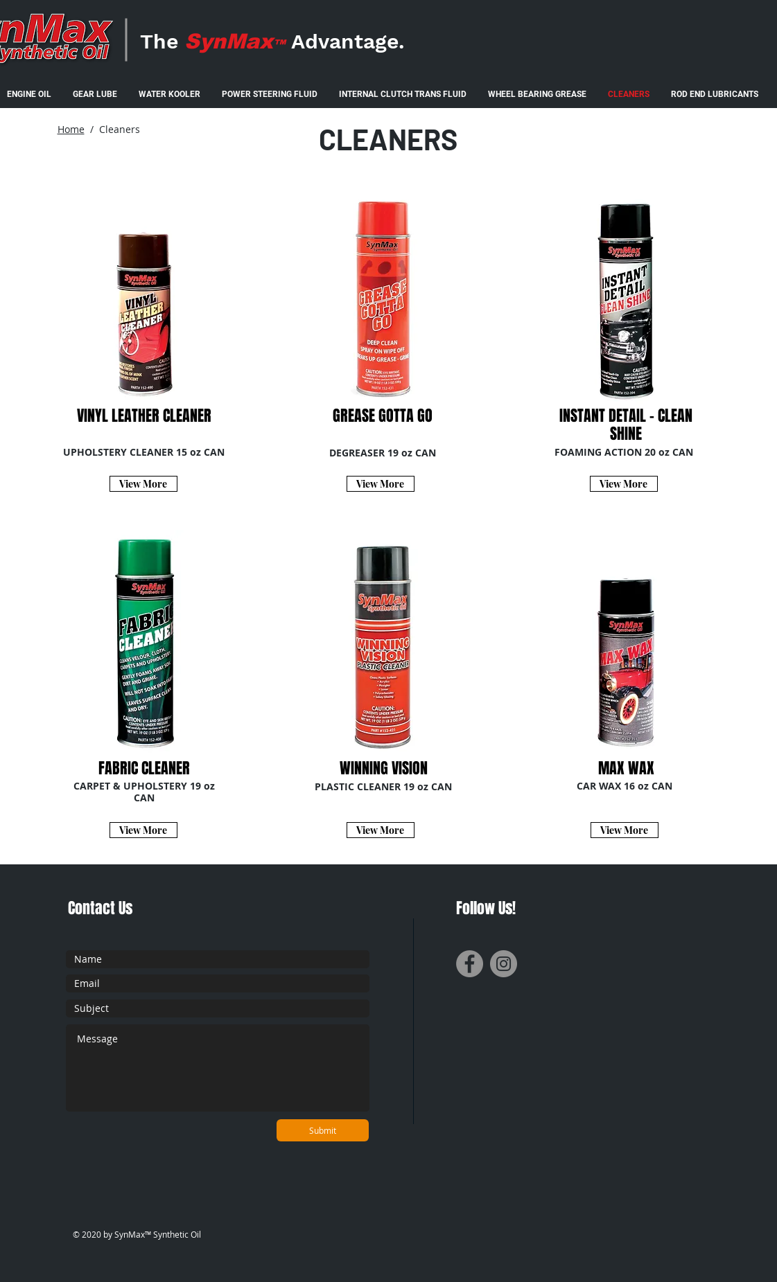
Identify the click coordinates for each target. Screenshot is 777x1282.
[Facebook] (469, 963)
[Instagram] (503, 963)
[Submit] (323, 1130)
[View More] (143, 484)
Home (71, 129)
